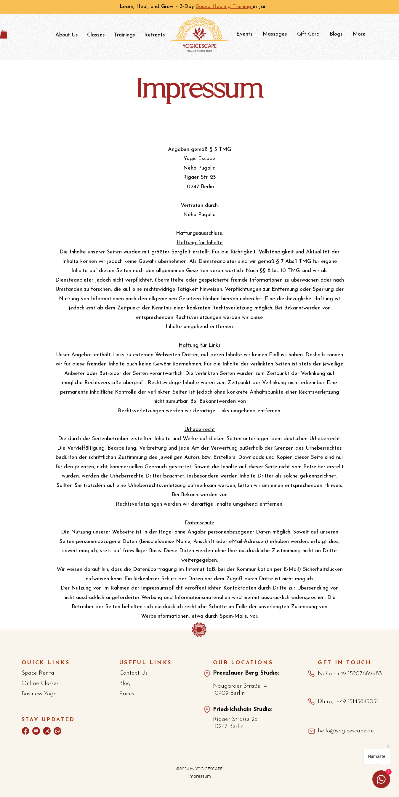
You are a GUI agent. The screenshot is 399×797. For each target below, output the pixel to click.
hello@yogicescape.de (346, 731)
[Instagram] (47, 731)
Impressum (199, 776)
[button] (66, 35)
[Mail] (311, 731)
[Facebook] (25, 731)
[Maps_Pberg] (207, 673)
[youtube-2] (36, 731)
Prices (126, 694)
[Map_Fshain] (207, 709)
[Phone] (311, 673)
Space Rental (39, 673)
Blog (125, 683)
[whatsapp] (57, 731)
